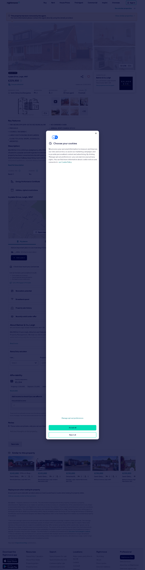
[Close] (96, 133)
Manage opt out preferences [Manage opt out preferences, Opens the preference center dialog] (72, 418)
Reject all (72, 435)
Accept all (72, 428)
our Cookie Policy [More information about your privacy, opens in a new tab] (65, 162)
